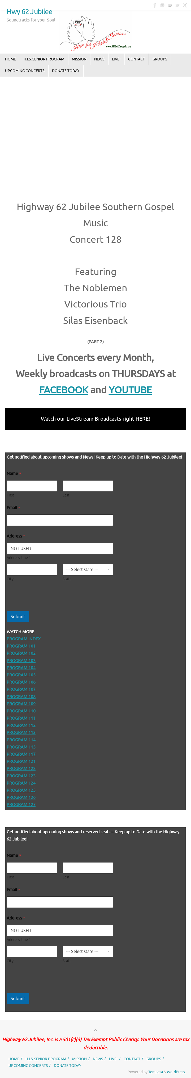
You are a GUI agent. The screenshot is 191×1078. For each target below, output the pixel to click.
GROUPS (153, 1059)
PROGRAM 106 (21, 682)
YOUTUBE (130, 390)
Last (66, 495)
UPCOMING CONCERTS (28, 1065)
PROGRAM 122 (21, 768)
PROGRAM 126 (21, 797)
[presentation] (47, 608)
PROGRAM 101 (21, 646)
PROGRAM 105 (21, 675)
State (67, 579)
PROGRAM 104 (21, 668)
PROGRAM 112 (21, 725)
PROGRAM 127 (21, 804)
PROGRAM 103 (21, 660)
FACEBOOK (63, 390)
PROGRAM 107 (21, 689)
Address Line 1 (19, 558)
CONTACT (132, 1059)
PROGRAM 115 (21, 747)
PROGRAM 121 (21, 761)
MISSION (79, 1059)
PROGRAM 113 (21, 732)
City (10, 579)
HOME (13, 1059)
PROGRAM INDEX (24, 639)
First (10, 495)
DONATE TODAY (67, 1065)
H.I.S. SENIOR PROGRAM (45, 1059)
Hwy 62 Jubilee (30, 12)
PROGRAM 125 (21, 790)
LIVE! (113, 1059)
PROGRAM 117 (21, 754)
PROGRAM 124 (21, 783)
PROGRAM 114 (21, 740)
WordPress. (176, 1072)
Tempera (155, 1072)
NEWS (98, 1059)
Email (13, 508)
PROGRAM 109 (21, 704)
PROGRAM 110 (21, 711)
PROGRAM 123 (21, 776)
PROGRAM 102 (21, 653)
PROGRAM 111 (21, 718)
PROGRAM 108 (21, 696)
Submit (18, 616)
